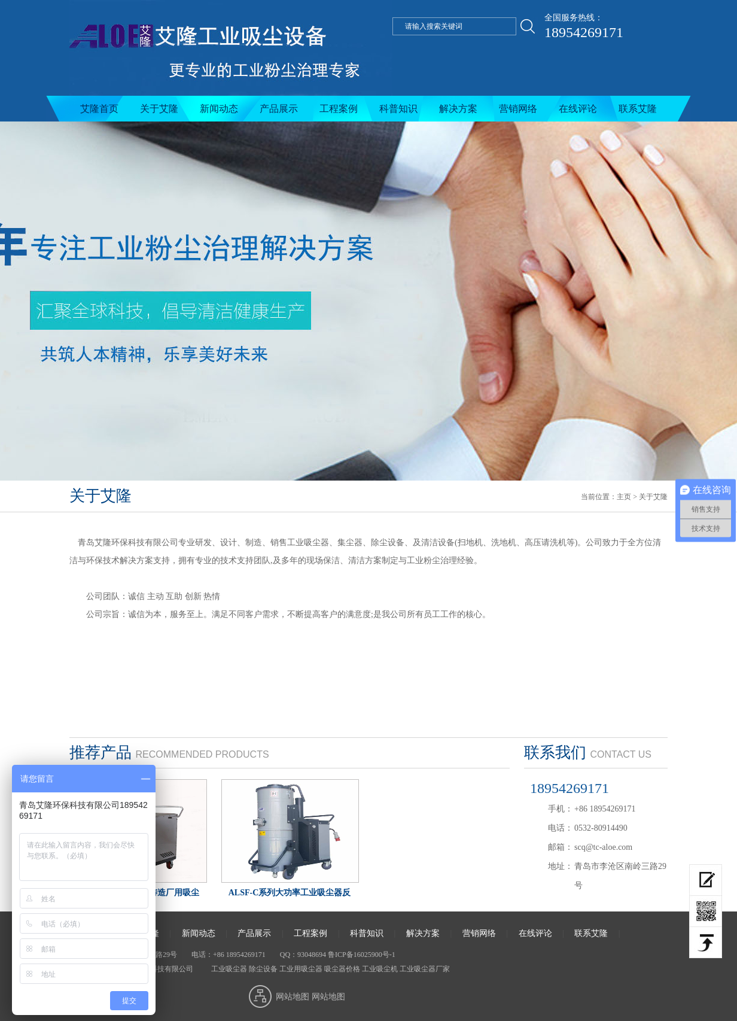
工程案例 (338, 109)
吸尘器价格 (342, 969)
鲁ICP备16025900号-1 (361, 954)
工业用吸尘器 (300, 969)
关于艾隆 (159, 109)
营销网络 (518, 109)
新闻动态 (219, 109)
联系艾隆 (638, 109)
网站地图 (292, 996)
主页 (624, 497)
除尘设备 (263, 969)
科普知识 (398, 109)
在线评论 (578, 109)
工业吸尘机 (380, 969)
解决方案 (458, 109)
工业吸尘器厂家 (425, 969)
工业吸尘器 (228, 969)
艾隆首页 (99, 109)
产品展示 (279, 109)
